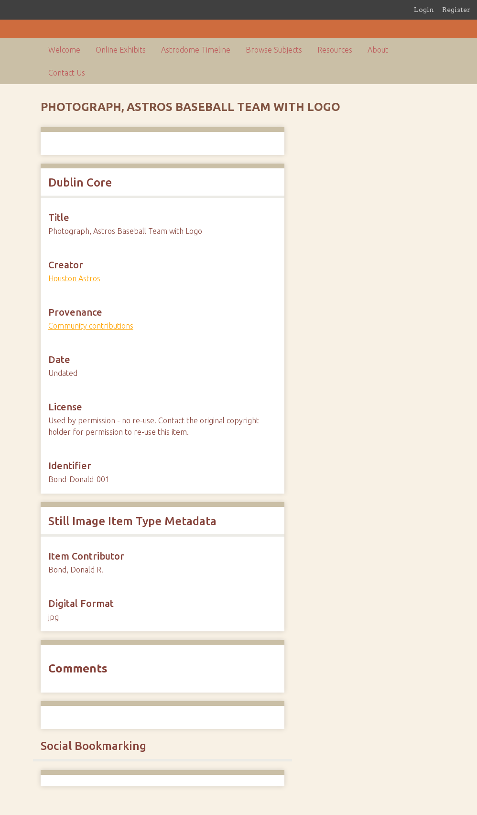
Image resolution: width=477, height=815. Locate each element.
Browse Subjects (274, 49)
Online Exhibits (121, 49)
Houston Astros (74, 278)
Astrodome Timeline (195, 49)
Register (456, 9)
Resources (334, 49)
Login (424, 9)
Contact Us (66, 72)
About (378, 49)
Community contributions (90, 325)
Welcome (64, 49)
